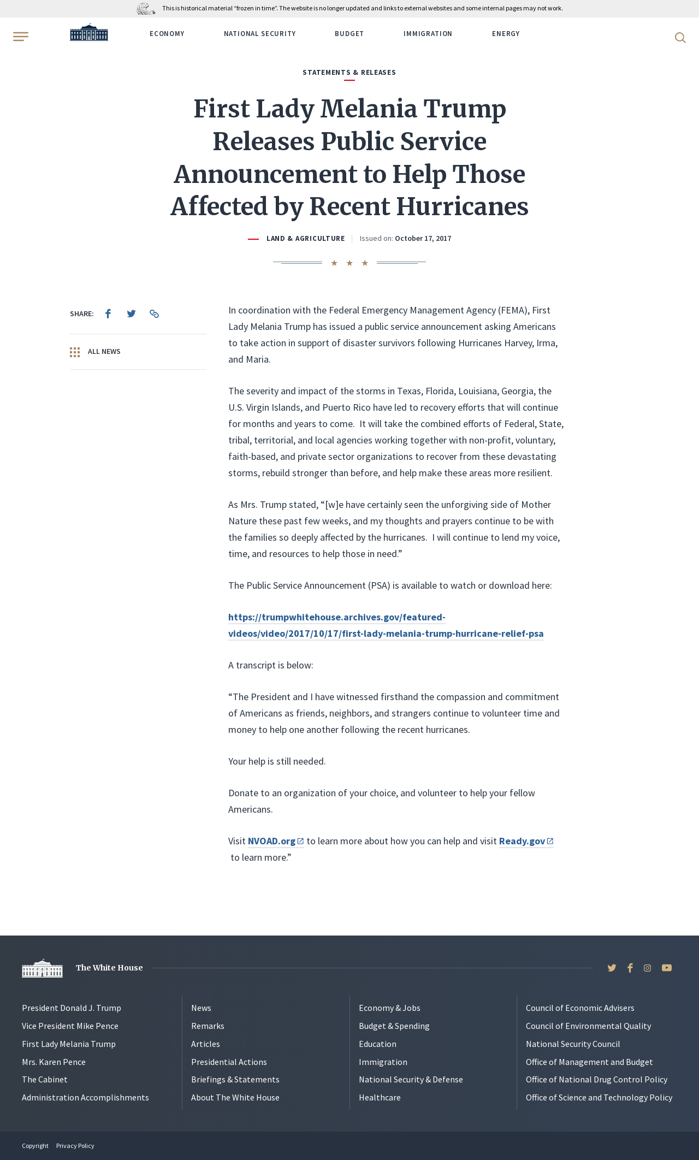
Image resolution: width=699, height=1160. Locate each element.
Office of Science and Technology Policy (599, 1097)
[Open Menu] (19, 36)
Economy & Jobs (389, 1007)
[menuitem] (108, 313)
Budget (349, 33)
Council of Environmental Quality (588, 1025)
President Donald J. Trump (71, 1007)
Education (377, 1043)
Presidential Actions (229, 1061)
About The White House (235, 1097)
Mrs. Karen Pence (54, 1061)
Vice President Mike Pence (70, 1025)
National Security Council (573, 1043)
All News (95, 351)
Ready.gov (526, 841)
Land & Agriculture (305, 238)
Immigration (428, 33)
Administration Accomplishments (85, 1097)
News (201, 1007)
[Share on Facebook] (108, 313)
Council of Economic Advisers (580, 1007)
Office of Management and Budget (589, 1061)
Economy (167, 33)
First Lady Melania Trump (69, 1043)
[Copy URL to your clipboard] (154, 313)
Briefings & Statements (235, 1079)
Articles (205, 1043)
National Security (260, 33)
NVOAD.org (276, 841)
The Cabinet (45, 1079)
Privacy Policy (75, 1145)
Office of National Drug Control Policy (596, 1079)
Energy (506, 33)
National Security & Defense (411, 1079)
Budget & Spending (394, 1025)
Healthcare (380, 1097)
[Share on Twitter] (131, 313)
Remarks (207, 1025)
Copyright (35, 1145)
